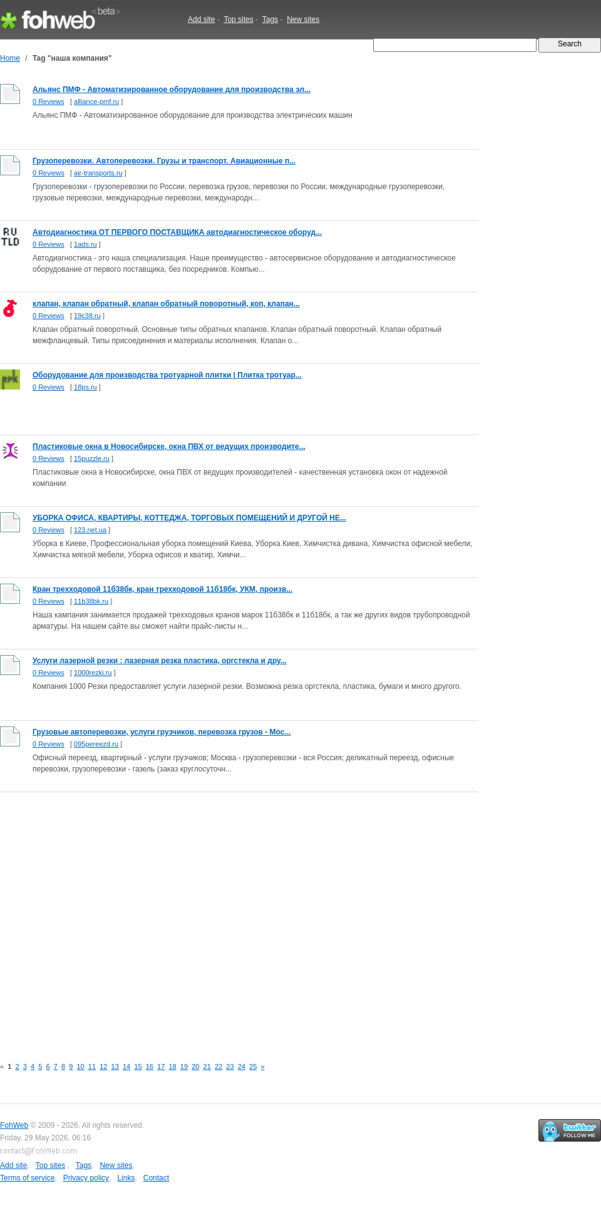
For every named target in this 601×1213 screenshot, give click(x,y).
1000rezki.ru (93, 672)
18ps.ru (85, 387)
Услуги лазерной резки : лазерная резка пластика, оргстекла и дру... (160, 660)
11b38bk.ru (91, 601)
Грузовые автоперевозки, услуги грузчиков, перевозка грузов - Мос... (161, 732)
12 (103, 1066)
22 (218, 1066)
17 (161, 1066)
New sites (303, 19)
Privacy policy (86, 1178)
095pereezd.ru (96, 744)
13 (115, 1066)
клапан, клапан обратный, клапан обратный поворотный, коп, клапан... (166, 303)
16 (149, 1066)
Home (10, 58)
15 (137, 1066)
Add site (201, 19)
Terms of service (27, 1178)
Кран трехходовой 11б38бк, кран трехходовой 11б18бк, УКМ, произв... (162, 589)
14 (126, 1066)
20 (195, 1066)
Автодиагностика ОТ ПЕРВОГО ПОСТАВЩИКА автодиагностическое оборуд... (177, 232)
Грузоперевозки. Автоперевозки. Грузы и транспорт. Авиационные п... (164, 161)
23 (230, 1066)
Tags (270, 19)
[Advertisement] (117, 917)
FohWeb (14, 1125)
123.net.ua (90, 530)
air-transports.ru (98, 173)
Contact (156, 1178)
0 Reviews (48, 101)
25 (253, 1066)
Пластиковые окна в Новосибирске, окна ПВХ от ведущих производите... (169, 446)
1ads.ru (85, 244)
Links (126, 1178)
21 (207, 1066)
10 (80, 1066)
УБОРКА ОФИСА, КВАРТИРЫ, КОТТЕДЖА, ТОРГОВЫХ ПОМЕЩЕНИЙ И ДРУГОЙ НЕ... (189, 518)
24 (241, 1066)
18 (172, 1066)
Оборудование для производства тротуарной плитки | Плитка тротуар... (167, 375)
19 (184, 1066)
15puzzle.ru (92, 458)
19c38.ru (87, 315)
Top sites (238, 19)
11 (92, 1066)
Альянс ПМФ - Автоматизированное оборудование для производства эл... (172, 89)
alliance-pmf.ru (96, 101)
